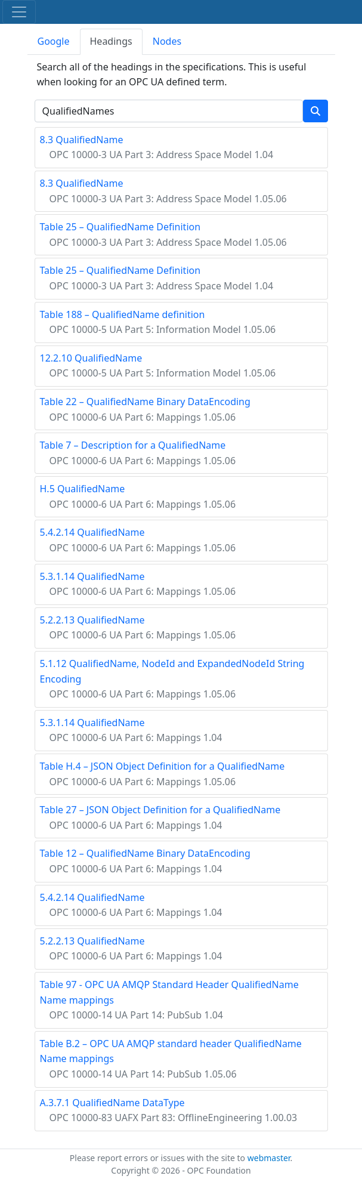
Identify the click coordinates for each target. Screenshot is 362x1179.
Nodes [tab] (167, 41)
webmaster (268, 1157)
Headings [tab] (111, 41)
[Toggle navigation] (19, 12)
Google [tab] (54, 41)
